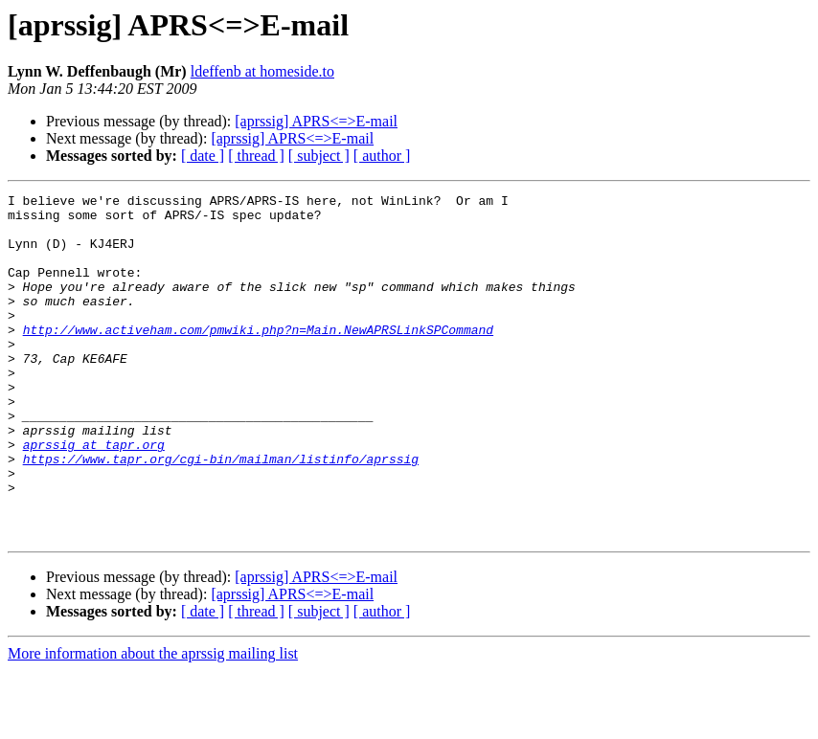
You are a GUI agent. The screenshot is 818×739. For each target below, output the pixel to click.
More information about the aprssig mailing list (153, 722)
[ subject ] (319, 155)
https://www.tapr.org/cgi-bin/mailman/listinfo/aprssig (221, 513)
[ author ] (382, 155)
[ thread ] (256, 155)
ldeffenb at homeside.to (262, 71)
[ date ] (202, 155)
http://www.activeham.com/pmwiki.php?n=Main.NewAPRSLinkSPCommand (258, 358)
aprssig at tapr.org (94, 495)
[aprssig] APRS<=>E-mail (316, 121)
